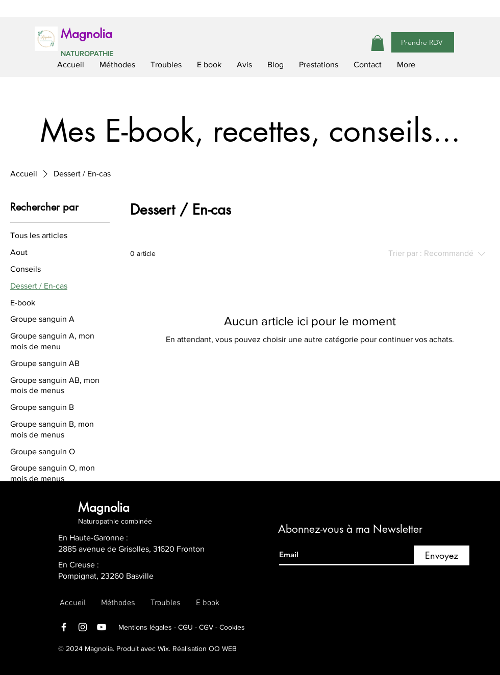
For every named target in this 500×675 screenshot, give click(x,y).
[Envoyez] (441, 555)
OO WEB (223, 648)
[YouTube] (101, 627)
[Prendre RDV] (422, 42)
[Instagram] (82, 627)
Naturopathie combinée (115, 521)
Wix (162, 648)
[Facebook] (63, 627)
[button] (377, 43)
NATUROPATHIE (87, 53)
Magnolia (86, 34)
